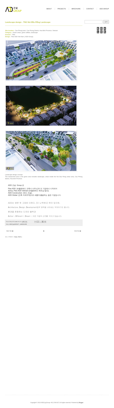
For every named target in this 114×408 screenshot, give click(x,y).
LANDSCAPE (23, 224)
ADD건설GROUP (14, 224)
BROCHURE (76, 9)
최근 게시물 (9, 231)
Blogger (81, 402)
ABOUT (49, 9)
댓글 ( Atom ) (18, 237)
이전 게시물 (77, 231)
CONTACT (90, 9)
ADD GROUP (104, 9)
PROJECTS (62, 9)
